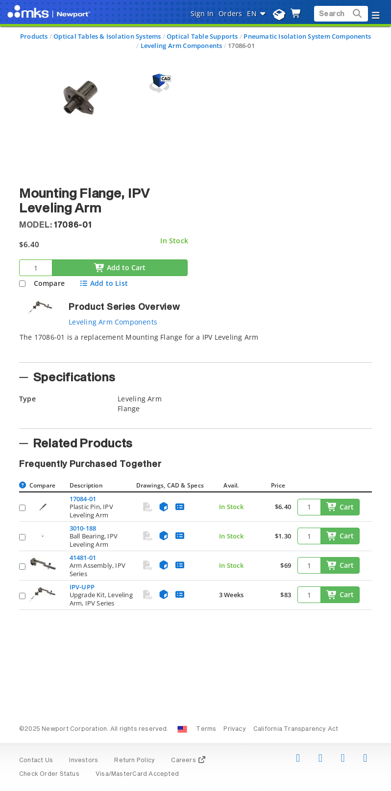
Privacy (234, 729)
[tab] (195, 344)
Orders (230, 13)
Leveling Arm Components (181, 45)
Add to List (103, 283)
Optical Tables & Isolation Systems (107, 36)
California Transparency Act (296, 729)
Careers (188, 761)
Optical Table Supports (202, 36)
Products (34, 36)
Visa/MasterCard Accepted (137, 774)
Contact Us (36, 761)
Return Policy (134, 761)
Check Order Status (49, 774)
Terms (206, 729)
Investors (83, 761)
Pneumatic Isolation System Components (307, 36)
